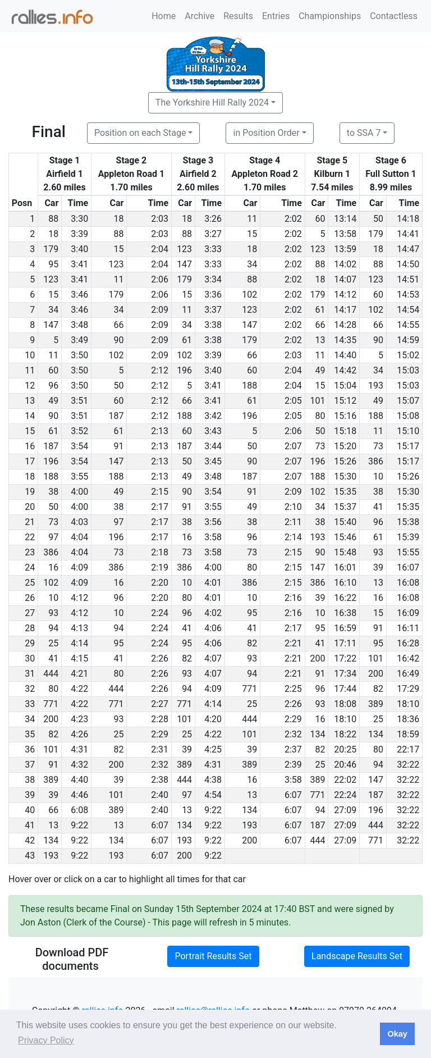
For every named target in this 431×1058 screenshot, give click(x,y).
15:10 (408, 431)
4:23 (79, 719)
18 (118, 218)
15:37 (345, 506)
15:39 (408, 537)
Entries (276, 16)
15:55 (408, 552)
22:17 (408, 749)
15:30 (345, 476)
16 (187, 537)
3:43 (213, 431)
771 (249, 688)
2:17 (159, 506)
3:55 (79, 476)
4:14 (79, 643)
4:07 (213, 658)
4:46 (79, 795)
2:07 (293, 446)
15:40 (345, 522)
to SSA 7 (364, 132)
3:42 (213, 416)
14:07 (345, 279)
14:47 (408, 249)
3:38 (213, 325)
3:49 (79, 340)
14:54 (408, 309)
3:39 (79, 234)
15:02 (408, 355)
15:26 (345, 461)
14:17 (345, 309)
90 (118, 340)
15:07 (408, 400)
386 (375, 461)
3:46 (79, 294)
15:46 (345, 537)
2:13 (159, 431)
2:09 (159, 309)
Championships (330, 16)
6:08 (79, 810)
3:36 (213, 294)
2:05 (293, 400)
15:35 (345, 491)
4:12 (79, 597)
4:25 (213, 749)
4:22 (79, 688)
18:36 (408, 719)
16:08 (408, 582)
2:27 (159, 704)
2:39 (293, 764)
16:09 (408, 613)
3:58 (213, 537)
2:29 (293, 719)
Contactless (394, 16)
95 (53, 264)
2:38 (159, 779)
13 (320, 340)
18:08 (345, 704)
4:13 (79, 628)
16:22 (345, 597)
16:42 (408, 658)
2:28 (159, 719)
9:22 (213, 810)
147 (184, 264)
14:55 (408, 325)
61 (320, 309)
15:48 (345, 552)
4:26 (79, 734)
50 (378, 218)
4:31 (79, 749)
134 (317, 734)
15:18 (345, 431)
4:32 (79, 764)
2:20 (159, 582)
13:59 (345, 249)
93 (378, 552)
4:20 (213, 719)
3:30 (79, 218)
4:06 (213, 628)
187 (115, 416)
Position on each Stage (140, 132)
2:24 (159, 613)
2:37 (293, 749)
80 (320, 416)
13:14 (345, 218)
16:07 (408, 567)
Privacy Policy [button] (46, 1040)
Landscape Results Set (356, 956)
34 (252, 264)
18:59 (408, 734)
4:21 (79, 673)
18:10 (408, 704)
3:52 (79, 431)
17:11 (345, 643)
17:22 (345, 658)
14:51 (408, 279)
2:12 (159, 370)
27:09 (345, 810)
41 (378, 506)
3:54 (79, 446)
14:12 (345, 294)
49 (320, 370)
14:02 (345, 264)
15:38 (408, 522)
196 (184, 370)
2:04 (159, 249)
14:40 (345, 355)
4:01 (213, 582)
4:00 (79, 491)
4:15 (79, 658)
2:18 (159, 552)
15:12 (345, 400)
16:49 (408, 673)
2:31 (159, 749)
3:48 (79, 325)
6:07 (293, 795)
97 (118, 522)
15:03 (408, 370)
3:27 (213, 234)
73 (320, 446)
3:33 (213, 249)
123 (184, 249)
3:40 (79, 249)
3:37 (213, 309)
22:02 (345, 779)
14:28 (345, 325)
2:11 (293, 522)
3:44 (213, 446)
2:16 (293, 597)
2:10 (293, 506)
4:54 (213, 795)
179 (375, 234)
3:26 (213, 218)
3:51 (79, 400)
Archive (199, 16)
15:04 (345, 385)
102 (249, 294)
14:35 (345, 340)
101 (317, 400)
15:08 (408, 416)
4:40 (79, 779)
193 (375, 385)
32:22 (408, 764)
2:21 (293, 643)
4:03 (79, 522)
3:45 (213, 461)
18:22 (345, 734)
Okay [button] (397, 1033)
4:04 (79, 537)
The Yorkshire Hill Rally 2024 (212, 102)
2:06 (159, 279)
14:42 (345, 370)
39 (378, 567)
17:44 (345, 688)
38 (53, 491)
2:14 (293, 537)
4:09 (79, 567)
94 (53, 628)
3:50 (79, 355)
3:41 (79, 264)
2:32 (293, 734)
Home (164, 16)
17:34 (345, 673)
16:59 (345, 628)
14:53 (408, 294)
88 (53, 218)
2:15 (159, 491)
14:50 (408, 264)
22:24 (345, 795)
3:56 (213, 522)
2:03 (159, 218)
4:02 (213, 613)
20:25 (345, 749)
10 (378, 476)
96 (53, 385)
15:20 (345, 446)
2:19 (159, 567)
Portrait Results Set (213, 956)
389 (375, 704)
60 (320, 218)
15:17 (408, 446)
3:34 (213, 279)
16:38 (345, 613)
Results (238, 16)
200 (317, 658)
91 (118, 446)
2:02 (293, 218)
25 (53, 643)
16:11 (408, 628)
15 (252, 234)
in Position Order (266, 132)
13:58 (345, 234)
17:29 (408, 688)
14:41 (408, 234)
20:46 (345, 764)
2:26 (159, 658)
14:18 (408, 218)
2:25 (293, 688)
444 (50, 673)
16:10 (345, 582)
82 (252, 643)
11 (252, 218)
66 (118, 325)
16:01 (345, 567)
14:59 (408, 340)
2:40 (159, 795)
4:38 (213, 779)
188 (249, 385)
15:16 (345, 416)
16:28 (408, 643)
